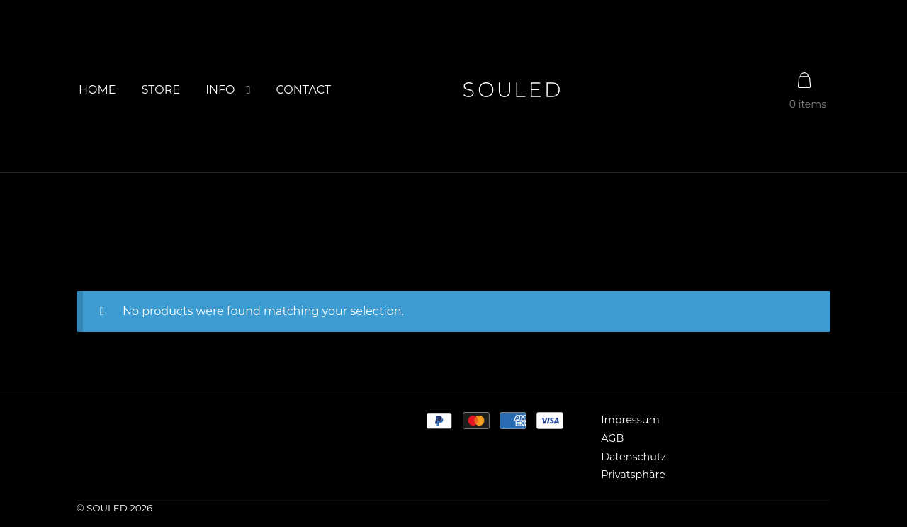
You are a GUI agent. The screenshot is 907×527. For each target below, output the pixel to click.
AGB (612, 438)
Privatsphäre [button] (633, 474)
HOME (97, 89)
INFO (220, 89)
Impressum (630, 420)
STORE (161, 89)
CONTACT (303, 89)
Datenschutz (633, 456)
